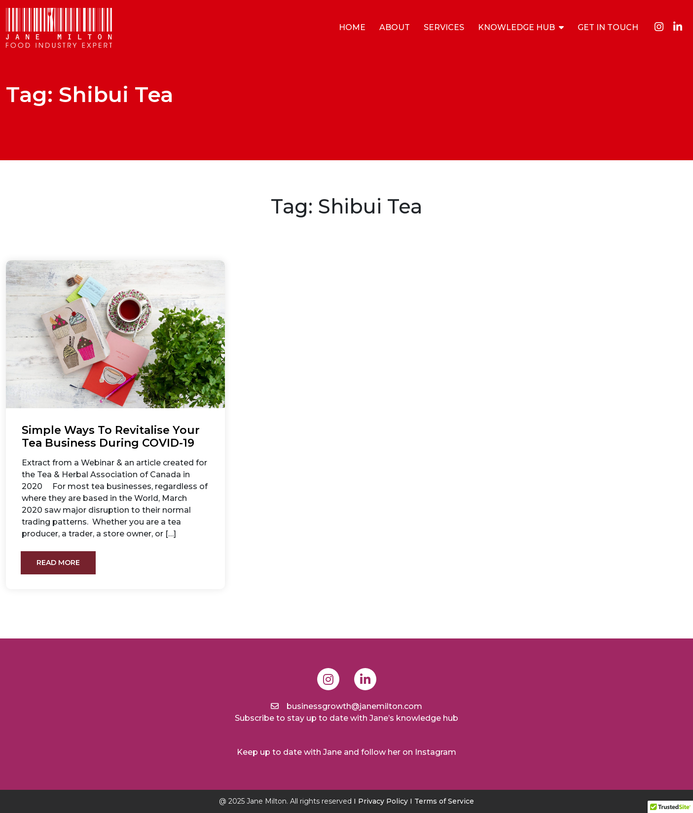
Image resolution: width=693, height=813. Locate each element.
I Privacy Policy (381, 801)
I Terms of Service (442, 801)
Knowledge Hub (516, 27)
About (394, 27)
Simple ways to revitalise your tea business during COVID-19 (111, 437)
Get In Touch (608, 27)
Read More (58, 562)
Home (352, 27)
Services (444, 27)
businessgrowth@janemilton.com (346, 706)
